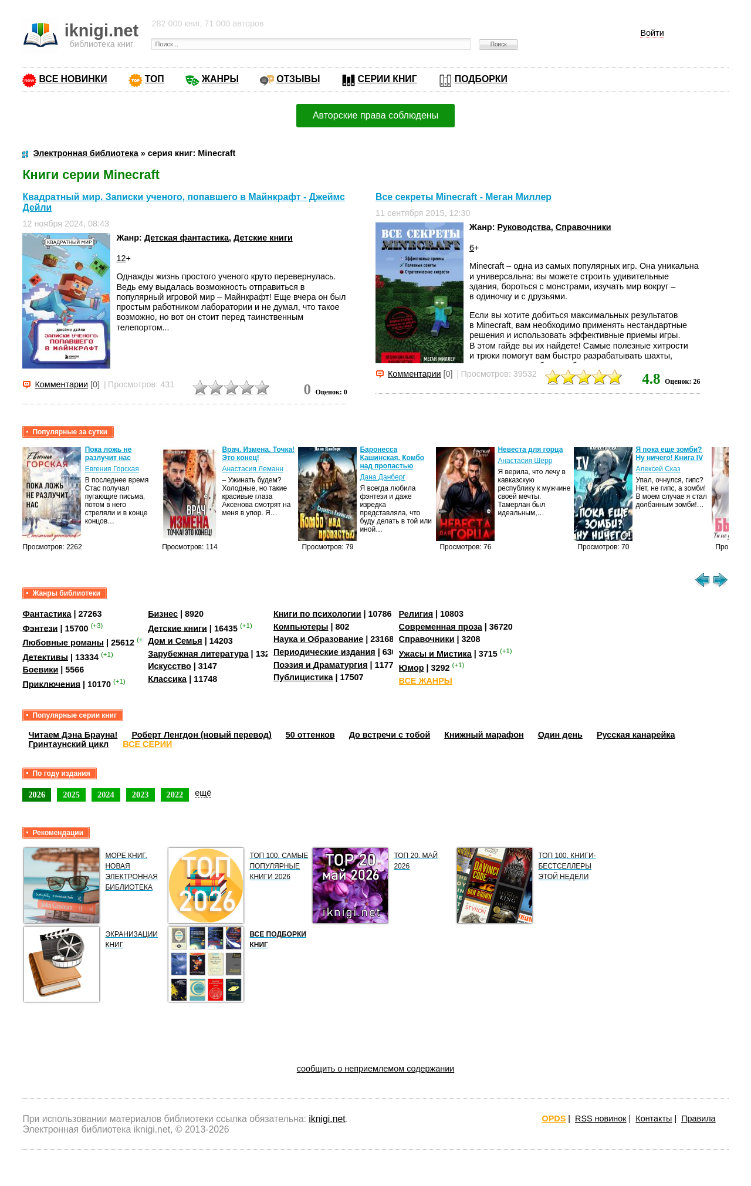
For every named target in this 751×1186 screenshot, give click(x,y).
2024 (105, 794)
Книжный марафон (484, 734)
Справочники (583, 227)
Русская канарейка (636, 734)
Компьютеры (301, 626)
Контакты (653, 1118)
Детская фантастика (186, 237)
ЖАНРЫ (220, 79)
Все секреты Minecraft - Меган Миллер (464, 197)
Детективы (45, 656)
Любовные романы (63, 642)
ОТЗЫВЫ (298, 79)
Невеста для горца (530, 449)
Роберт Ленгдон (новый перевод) (201, 734)
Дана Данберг (382, 477)
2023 (140, 794)
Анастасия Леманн (252, 469)
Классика (167, 679)
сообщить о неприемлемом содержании (376, 1068)
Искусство (169, 666)
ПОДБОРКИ (481, 79)
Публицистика (303, 677)
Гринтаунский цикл (68, 744)
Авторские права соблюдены (375, 115)
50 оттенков (310, 734)
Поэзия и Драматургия (320, 665)
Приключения (51, 683)
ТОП (154, 79)
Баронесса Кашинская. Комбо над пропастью (392, 457)
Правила (698, 1118)
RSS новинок (600, 1118)
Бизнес (163, 614)
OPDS (554, 1118)
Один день (560, 734)
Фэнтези (39, 628)
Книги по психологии (317, 614)
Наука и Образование (318, 639)
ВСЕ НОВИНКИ (73, 79)
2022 (175, 794)
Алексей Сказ (657, 469)
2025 (71, 794)
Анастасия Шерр (525, 461)
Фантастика (46, 614)
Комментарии (61, 384)
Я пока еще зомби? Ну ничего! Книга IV (669, 453)
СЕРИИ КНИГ (387, 79)
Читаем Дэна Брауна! (72, 734)
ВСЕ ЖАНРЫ (425, 680)
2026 (36, 794)
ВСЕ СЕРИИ (147, 744)
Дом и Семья (175, 641)
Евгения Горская (112, 469)
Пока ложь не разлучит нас (108, 453)
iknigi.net (327, 1119)
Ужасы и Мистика (435, 653)
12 (121, 258)
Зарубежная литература (198, 653)
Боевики (40, 669)
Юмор (411, 668)
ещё (203, 793)
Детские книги (263, 237)
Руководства (523, 227)
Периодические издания (324, 652)
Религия (416, 614)
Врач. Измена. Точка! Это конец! (258, 453)
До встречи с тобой (390, 734)
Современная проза (440, 626)
